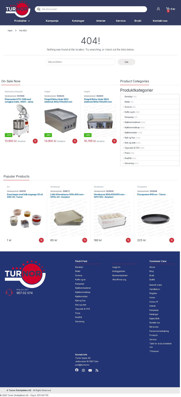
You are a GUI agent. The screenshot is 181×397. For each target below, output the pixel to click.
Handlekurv (154, 289)
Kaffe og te (127, 112)
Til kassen (154, 351)
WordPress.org (119, 279)
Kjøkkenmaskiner (130, 122)
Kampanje (52, 20)
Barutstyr (126, 96)
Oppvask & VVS (129, 148)
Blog (151, 271)
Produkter (20, 20)
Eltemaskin (9, 92)
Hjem (10, 30)
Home (152, 297)
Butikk (152, 279)
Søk (126, 62)
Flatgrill (47, 92)
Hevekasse (55, 187)
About (152, 267)
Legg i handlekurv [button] (35, 141)
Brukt (137, 20)
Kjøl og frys (127, 137)
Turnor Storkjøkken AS (20, 390)
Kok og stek (128, 142)
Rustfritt (126, 158)
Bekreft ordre (155, 285)
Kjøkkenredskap (130, 127)
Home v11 (153, 302)
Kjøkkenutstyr (128, 132)
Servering (127, 163)
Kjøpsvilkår (154, 318)
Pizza (125, 153)
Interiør (101, 20)
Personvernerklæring (159, 331)
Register (153, 293)
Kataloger (78, 20)
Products (153, 335)
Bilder (125, 102)
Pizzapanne (142, 187)
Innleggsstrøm (118, 271)
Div (8, 187)
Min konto (154, 327)
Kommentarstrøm (120, 275)
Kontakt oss (160, 20)
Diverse (126, 107)
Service (121, 20)
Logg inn (116, 267)
